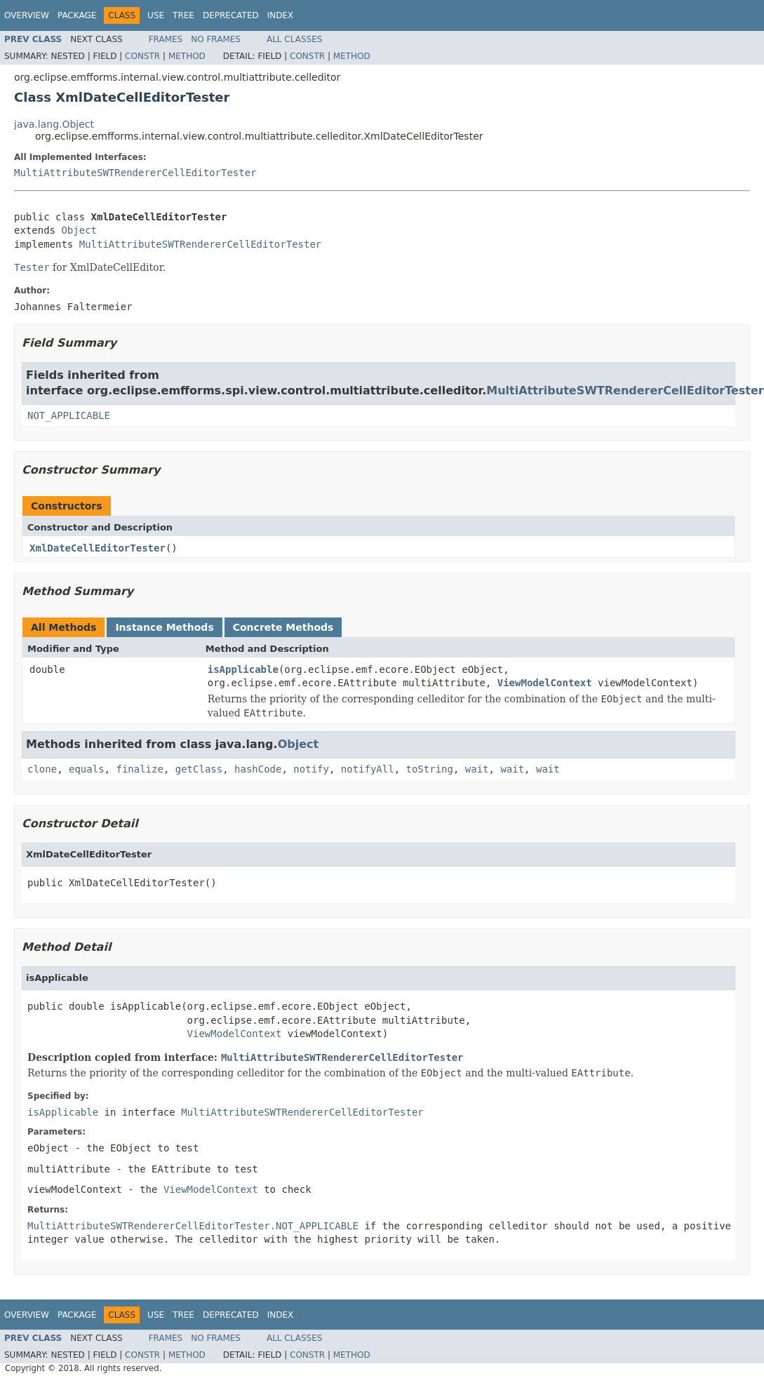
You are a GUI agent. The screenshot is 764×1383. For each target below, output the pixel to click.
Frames (166, 39)
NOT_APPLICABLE (68, 415)
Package (77, 15)
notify (311, 769)
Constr (142, 56)
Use (155, 15)
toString (429, 769)
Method (187, 56)
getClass (198, 769)
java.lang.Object (54, 124)
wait (477, 769)
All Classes (294, 39)
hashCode (257, 769)
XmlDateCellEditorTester (97, 548)
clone (42, 769)
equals (87, 769)
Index (280, 15)
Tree (183, 15)
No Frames (216, 39)
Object (79, 230)
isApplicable (243, 669)
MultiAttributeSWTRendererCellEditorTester (135, 172)
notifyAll (367, 769)
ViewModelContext (544, 682)
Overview (26, 15)
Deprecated (231, 15)
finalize (139, 769)
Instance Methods (164, 627)
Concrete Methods (283, 627)
